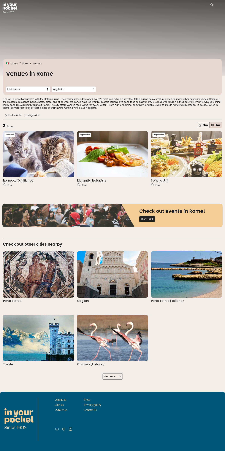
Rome (25, 63)
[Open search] (211, 4)
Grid (215, 125)
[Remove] (6, 115)
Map (203, 125)
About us (60, 399)
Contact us (90, 410)
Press (87, 399)
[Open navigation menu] (221, 5)
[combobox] (28, 89)
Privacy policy (92, 404)
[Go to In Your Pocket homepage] (9, 8)
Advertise (61, 410)
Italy (14, 63)
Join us (59, 404)
